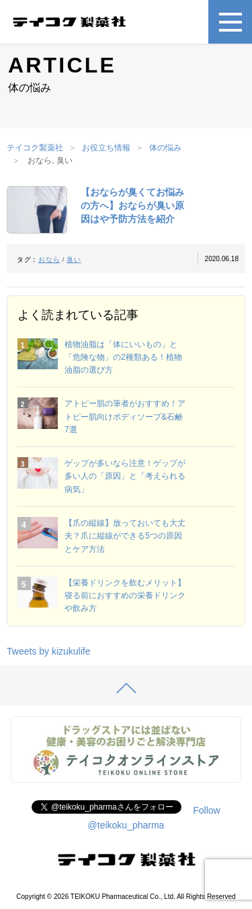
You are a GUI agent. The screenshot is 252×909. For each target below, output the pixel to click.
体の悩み (165, 147)
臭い (74, 259)
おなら (49, 259)
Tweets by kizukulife (49, 651)
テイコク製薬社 (35, 147)
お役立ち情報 (106, 147)
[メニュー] (230, 22)
